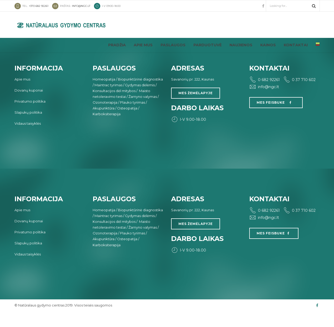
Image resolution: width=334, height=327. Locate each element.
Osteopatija (127, 122)
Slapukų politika (28, 127)
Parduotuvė (207, 45)
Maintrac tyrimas (108, 99)
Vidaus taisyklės (27, 138)
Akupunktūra (103, 122)
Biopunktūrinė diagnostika (140, 94)
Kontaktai (296, 45)
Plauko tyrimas (132, 117)
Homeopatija (104, 94)
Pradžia (117, 45)
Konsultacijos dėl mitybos (114, 105)
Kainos (268, 45)
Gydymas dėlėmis (140, 99)
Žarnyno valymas (142, 111)
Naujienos (241, 45)
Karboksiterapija (107, 128)
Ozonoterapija (105, 117)
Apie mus (143, 45)
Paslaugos (173, 45)
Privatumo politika (30, 116)
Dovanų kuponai (28, 105)
